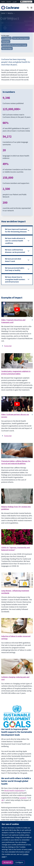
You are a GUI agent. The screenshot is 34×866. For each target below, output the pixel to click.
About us (10, 13)
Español (9, 1)
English (3, 1)
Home (3, 13)
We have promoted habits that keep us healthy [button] (14, 269)
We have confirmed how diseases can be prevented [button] (15, 251)
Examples (5, 42)
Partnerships (7, 48)
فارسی (14, 1)
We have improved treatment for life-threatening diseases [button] (16, 230)
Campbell (23, 798)
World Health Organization (14, 790)
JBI (2, 800)
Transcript (8, 346)
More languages (26, 1)
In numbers (6, 38)
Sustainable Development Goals (14, 45)
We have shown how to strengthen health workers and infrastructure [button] (15, 279)
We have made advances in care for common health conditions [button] (15, 240)
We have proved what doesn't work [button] (13, 260)
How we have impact (21, 38)
